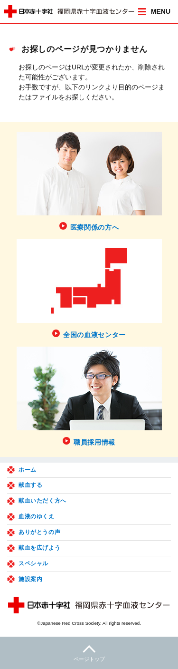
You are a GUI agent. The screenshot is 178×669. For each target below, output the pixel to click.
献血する (30, 485)
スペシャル (33, 563)
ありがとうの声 (39, 532)
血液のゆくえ (37, 516)
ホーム (28, 469)
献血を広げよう (39, 547)
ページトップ (89, 652)
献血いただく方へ (42, 500)
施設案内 (30, 579)
